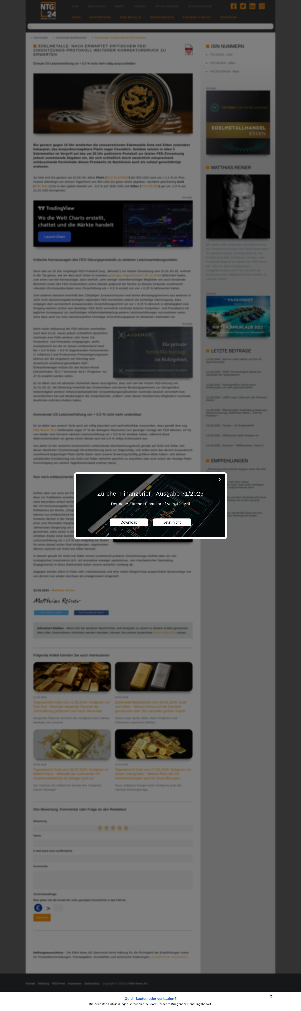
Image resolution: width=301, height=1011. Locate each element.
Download (129, 522)
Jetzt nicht (172, 522)
